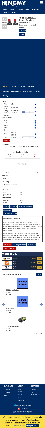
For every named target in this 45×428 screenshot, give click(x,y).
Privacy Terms (19, 426)
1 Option (22, 34)
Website (31, 22)
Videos (23, 86)
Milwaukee (13, 206)
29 (21, 195)
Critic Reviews (16, 91)
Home (5, 9)
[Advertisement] (22, 61)
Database (12, 9)
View (39, 258)
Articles (20, 9)
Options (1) (31, 86)
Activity (5, 96)
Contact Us (21, 400)
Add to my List (31, 245)
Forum (27, 9)
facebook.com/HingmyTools (22, 412)
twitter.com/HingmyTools (22, 405)
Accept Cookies (32, 426)
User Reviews (27, 91)
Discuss (37, 91)
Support (20, 394)
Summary (6, 86)
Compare (6, 91)
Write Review (7, 245)
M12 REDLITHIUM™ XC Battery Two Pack (25, 147)
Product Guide (7, 213)
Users (13, 13)
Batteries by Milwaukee (25, 206)
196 (21, 192)
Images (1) (15, 86)
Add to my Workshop (19, 245)
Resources (35, 9)
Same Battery (7, 210)
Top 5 (15, 213)
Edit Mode (6, 140)
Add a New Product (9, 248)
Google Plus (23, 408)
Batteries (14, 185)
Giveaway (6, 13)
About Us (20, 397)
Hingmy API (34, 389)
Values (6, 395)
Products (7, 389)
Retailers (7, 392)
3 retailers (23, 31)
